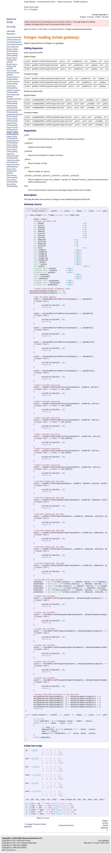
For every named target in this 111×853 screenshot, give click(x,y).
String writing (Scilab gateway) (12, 185)
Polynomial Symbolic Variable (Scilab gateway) (13, 156)
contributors (11, 850)
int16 (35, 767)
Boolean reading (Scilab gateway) (12, 50)
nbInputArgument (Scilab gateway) (13, 142)
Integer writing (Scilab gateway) (12, 137)
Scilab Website (29, 2)
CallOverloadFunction (14, 40)
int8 (34, 750)
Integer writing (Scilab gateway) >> (104, 825)
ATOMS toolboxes (80, 2)
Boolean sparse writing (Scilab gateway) (12, 66)
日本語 (97, 17)
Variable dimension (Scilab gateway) (13, 82)
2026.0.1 (69, 22)
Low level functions (11, 32)
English (83, 17)
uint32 (35, 791)
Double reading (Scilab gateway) (12, 102)
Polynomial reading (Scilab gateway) (13, 161)
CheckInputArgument (14, 42)
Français (90, 17)
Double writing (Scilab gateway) (12, 107)
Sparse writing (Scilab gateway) (12, 176)
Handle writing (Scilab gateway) (12, 124)
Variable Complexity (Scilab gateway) (13, 91)
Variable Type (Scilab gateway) (12, 87)
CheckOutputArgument (14, 44)
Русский (105, 17)
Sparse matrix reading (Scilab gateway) (12, 171)
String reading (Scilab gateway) (12, 181)
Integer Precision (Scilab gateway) (12, 129)
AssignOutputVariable (14, 37)
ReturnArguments (13, 47)
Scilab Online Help (31, 7)
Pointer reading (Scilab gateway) (12, 146)
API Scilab (11, 26)
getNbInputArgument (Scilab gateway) (14, 111)
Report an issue (43, 818)
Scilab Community (64, 2)
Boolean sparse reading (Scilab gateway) (12, 60)
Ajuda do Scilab (11, 20)
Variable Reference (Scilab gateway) (13, 78)
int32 (34, 783)
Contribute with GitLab (46, 2)
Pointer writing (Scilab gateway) (12, 150)
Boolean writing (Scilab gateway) (12, 54)
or (29, 804)
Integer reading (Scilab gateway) (12, 133)
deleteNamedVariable (14, 99)
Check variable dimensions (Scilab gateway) (13, 73)
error (53, 804)
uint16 (35, 775)
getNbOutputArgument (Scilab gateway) (15, 115)
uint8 (34, 759)
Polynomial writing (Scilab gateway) (13, 166)
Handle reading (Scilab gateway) (12, 120)
